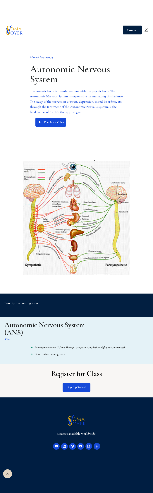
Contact (132, 30)
